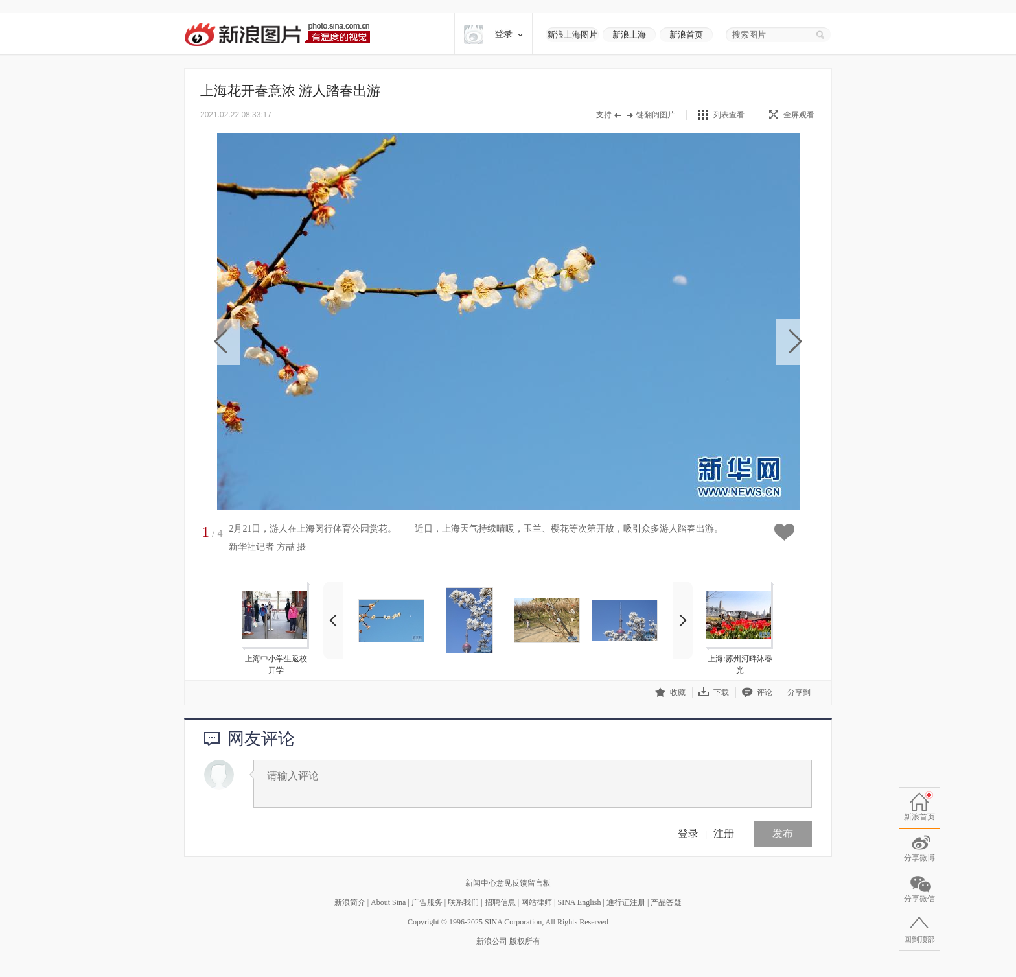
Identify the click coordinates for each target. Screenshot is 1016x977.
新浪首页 (686, 35)
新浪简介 (349, 902)
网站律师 (536, 902)
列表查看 (729, 114)
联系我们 (463, 902)
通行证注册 (625, 902)
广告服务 (427, 902)
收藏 (670, 692)
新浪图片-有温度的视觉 (277, 34)
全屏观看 (791, 114)
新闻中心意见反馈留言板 (508, 883)
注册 (723, 833)
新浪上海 (629, 35)
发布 (782, 833)
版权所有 (524, 941)
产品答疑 (666, 902)
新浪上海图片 (572, 35)
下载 (713, 692)
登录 (688, 833)
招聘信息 (500, 902)
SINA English (579, 902)
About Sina (388, 902)
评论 (757, 692)
